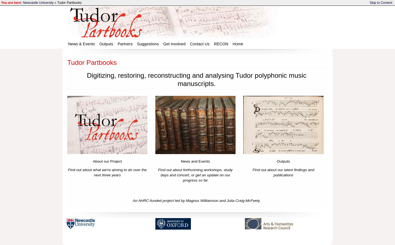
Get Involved (174, 44)
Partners (125, 44)
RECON (221, 44)
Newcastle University (38, 3)
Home (238, 44)
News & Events (81, 44)
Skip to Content (381, 3)
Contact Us (199, 44)
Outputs (106, 44)
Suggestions (148, 44)
